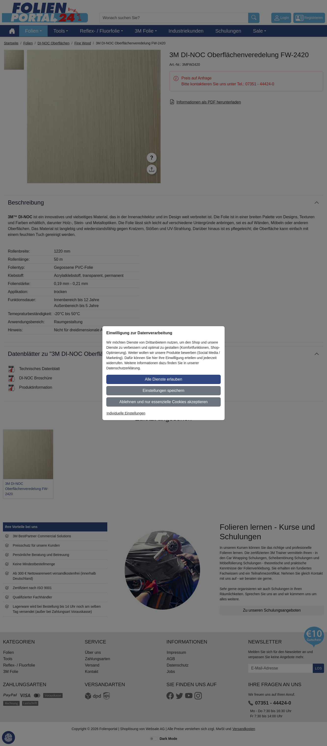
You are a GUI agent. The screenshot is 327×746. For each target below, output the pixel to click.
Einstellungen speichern (163, 390)
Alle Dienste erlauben (163, 379)
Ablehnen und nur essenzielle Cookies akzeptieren (163, 402)
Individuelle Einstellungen (126, 413)
